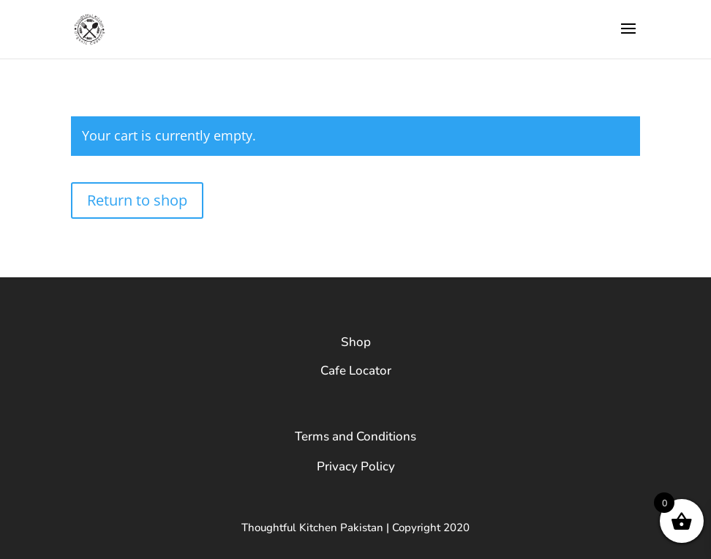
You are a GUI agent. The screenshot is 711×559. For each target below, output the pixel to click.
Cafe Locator (355, 370)
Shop (356, 342)
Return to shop (137, 200)
